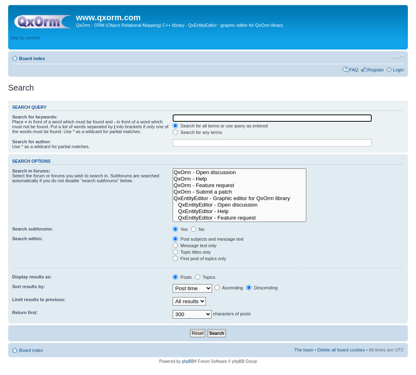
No (197, 229)
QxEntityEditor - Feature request (239, 218)
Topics (205, 277)
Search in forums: (31, 170)
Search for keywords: (35, 116)
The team (304, 349)
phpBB (188, 361)
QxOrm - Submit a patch (239, 192)
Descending (261, 287)
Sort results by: (28, 286)
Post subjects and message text (208, 239)
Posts (182, 277)
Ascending (228, 287)
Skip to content (25, 37)
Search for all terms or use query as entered (220, 125)
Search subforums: (32, 228)
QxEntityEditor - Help (239, 211)
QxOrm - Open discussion (239, 172)
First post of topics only (199, 258)
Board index (32, 58)
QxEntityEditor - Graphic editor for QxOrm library (239, 198)
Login (398, 69)
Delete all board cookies (341, 349)
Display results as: (32, 276)
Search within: (27, 238)
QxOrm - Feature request (239, 185)
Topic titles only (191, 252)
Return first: (25, 312)
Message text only (195, 245)
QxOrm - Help (239, 179)
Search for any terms (197, 132)
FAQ (353, 69)
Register (375, 69)
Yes (180, 229)
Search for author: (31, 141)
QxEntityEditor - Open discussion (239, 205)
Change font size (398, 56)
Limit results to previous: (38, 299)
